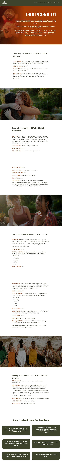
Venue (45, 2)
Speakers (50, 2)
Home (35, 2)
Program (40, 2)
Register (56, 2)
